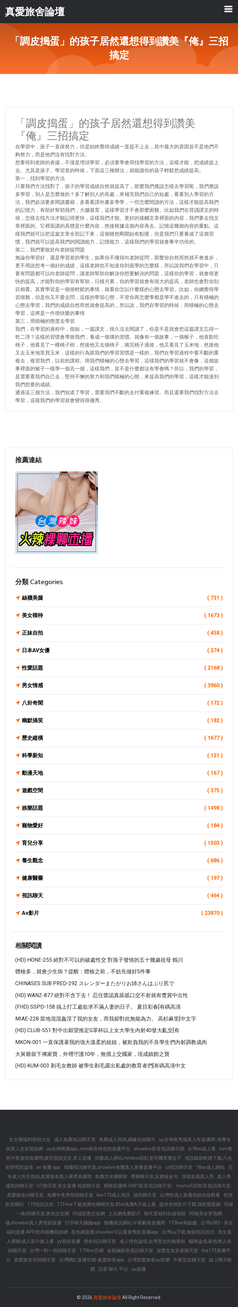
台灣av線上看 (202, 1148)
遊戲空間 (122, 790)
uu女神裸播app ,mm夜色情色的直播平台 (88, 1148)
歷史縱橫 (122, 738)
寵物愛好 (122, 825)
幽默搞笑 (122, 720)
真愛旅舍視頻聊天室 (35, 1259)
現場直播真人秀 (197, 1176)
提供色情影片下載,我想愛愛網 (189, 1204)
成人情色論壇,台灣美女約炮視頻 (152, 1241)
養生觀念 (122, 860)
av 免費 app (48, 1167)
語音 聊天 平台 (113, 1269)
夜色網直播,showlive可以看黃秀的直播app (115, 1232)
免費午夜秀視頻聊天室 (70, 1195)
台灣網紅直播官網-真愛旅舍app (91, 1259)
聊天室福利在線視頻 (165, 1213)
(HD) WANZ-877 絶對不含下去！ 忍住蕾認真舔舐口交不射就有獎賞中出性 (101, 995)
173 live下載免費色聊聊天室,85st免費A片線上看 (106, 1204)
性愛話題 (122, 668)
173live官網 (91, 1250)
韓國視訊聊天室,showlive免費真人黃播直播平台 (113, 1167)
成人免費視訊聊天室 (75, 1139)
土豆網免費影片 (124, 1213)
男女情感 (122, 685)
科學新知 (122, 755)
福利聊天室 (145, 1195)
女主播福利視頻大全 (30, 1139)
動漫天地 (122, 773)
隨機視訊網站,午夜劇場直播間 (134, 1222)
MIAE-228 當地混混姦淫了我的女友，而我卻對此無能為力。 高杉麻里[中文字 (105, 1019)
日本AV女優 (122, 650)
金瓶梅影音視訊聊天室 (130, 1250)
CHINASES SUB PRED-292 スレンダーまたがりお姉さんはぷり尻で (94, 983)
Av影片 (122, 913)
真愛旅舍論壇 (107, 1297)
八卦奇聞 (122, 703)
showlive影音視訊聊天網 (159, 1148)
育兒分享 (122, 843)
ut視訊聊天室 (179, 1167)
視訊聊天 (122, 895)
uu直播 (138, 1269)
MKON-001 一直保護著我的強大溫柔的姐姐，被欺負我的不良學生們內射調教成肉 (111, 1042)
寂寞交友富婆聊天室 (177, 1250)
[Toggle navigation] (228, 9)
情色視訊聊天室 (100, 1241)
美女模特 (122, 615)
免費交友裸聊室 (111, 1176)
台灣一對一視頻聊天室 (53, 1250)
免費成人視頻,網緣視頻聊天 (127, 1139)
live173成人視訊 (113, 1195)
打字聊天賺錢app (83, 1222)
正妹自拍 (122, 633)
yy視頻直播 (68, 1241)
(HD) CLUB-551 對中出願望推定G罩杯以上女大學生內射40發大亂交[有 (97, 1030)
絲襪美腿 (122, 598)
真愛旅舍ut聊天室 (25, 1195)
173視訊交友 (40, 1204)
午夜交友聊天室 (189, 1259)
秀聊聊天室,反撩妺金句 (154, 1176)
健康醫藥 (122, 878)
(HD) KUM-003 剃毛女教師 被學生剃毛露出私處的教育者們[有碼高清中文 (100, 1066)
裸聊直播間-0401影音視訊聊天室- (138, 1185)
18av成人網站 (210, 1167)
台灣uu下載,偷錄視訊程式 (188, 1232)
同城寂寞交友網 (88, 1213)
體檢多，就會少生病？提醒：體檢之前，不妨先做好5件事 (83, 971)
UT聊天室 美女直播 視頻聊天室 (68, 1185)
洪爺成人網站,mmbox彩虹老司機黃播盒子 (138, 1158)
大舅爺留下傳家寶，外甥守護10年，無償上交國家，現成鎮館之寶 (92, 1054)
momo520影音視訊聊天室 (203, 1185)
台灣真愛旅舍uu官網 (148, 1259)
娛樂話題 (122, 808)
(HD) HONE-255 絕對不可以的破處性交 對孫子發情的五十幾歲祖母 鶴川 (99, 960)
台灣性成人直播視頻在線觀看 (190, 1195)
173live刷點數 (182, 1222)
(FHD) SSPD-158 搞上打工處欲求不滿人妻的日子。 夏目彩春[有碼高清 (98, 1007)
